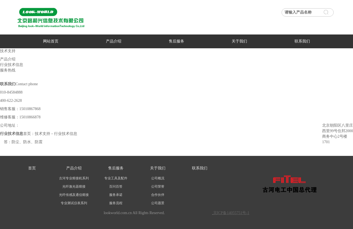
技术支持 (42, 134)
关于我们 (239, 41)
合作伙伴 (157, 195)
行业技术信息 (11, 65)
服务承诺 (115, 195)
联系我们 (302, 41)
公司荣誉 (157, 186)
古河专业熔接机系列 (74, 178)
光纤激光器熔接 (73, 186)
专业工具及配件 (115, 178)
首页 (32, 168)
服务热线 (7, 70)
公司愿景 (157, 203)
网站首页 (50, 41)
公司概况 (157, 178)
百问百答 (115, 186)
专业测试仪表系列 (74, 203)
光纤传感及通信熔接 (74, 195)
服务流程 (115, 203)
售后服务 (176, 41)
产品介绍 (113, 41)
